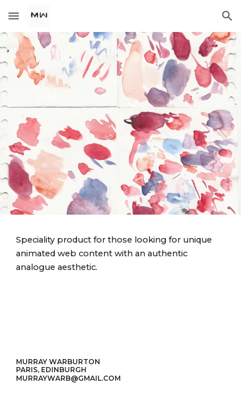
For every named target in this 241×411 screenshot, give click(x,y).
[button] (13, 15)
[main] (120, 253)
